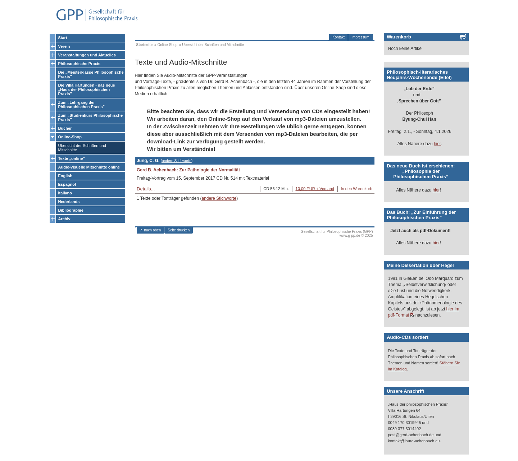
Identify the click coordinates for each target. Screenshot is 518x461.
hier (437, 143)
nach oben (152, 230)
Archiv (64, 219)
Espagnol (67, 184)
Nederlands (69, 201)
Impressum (360, 37)
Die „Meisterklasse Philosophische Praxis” (91, 74)
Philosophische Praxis (79, 63)
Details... (146, 189)
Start (62, 38)
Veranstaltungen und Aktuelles (87, 55)
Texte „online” (71, 158)
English (65, 176)
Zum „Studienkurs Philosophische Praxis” (90, 117)
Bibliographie (70, 210)
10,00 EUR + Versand (315, 188)
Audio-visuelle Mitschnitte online (89, 167)
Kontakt (338, 37)
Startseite (144, 45)
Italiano (65, 193)
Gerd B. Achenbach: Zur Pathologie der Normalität (188, 169)
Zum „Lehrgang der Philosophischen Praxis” (81, 104)
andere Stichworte (176, 161)
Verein (64, 46)
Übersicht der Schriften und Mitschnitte (82, 147)
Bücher (65, 128)
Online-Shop (70, 137)
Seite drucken (179, 230)
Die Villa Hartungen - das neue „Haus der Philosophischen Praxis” (86, 89)
